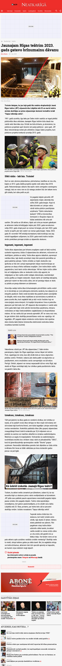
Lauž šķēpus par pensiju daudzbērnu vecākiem (23, 661)
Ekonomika (48, 11)
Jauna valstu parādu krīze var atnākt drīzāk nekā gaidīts (27, 639)
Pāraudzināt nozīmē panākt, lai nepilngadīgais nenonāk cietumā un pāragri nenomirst (31, 650)
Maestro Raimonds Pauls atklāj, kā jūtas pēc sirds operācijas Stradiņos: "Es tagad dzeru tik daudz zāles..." (34, 341)
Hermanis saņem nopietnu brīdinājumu (22, 613)
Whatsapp (34, 557)
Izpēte (24, 11)
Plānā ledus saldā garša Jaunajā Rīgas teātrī (54, 613)
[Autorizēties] (60, 11)
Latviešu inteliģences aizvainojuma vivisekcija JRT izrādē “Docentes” (7, 615)
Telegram (25, 557)
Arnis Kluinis (4, 54)
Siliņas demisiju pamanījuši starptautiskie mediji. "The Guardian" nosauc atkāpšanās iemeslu (35, 335)
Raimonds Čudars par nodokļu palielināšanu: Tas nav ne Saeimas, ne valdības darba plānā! (31, 655)
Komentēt (31, 567)
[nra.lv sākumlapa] (14, 4)
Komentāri (18, 11)
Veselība (40, 11)
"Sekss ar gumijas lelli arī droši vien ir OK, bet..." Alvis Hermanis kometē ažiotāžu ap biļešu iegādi (38, 616)
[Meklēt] (56, 11)
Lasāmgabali (32, 11)
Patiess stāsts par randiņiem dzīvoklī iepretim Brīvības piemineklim (32, 644)
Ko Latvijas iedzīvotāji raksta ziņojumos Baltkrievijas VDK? (28, 633)
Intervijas (10, 11)
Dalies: (24, 562)
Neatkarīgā (7, 41)
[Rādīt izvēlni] (2, 11)
